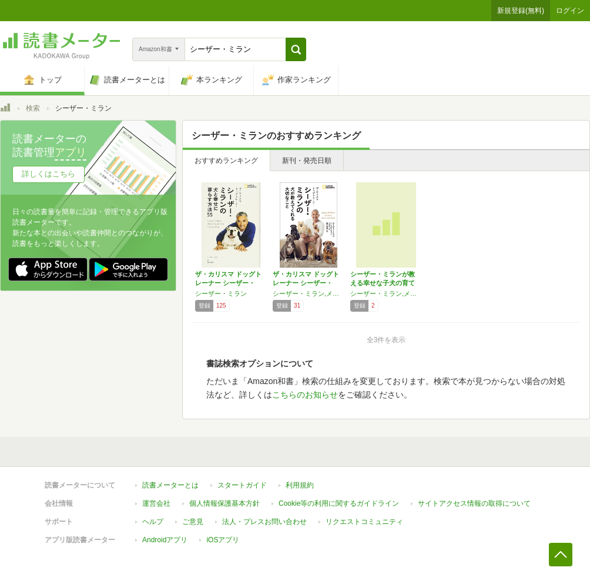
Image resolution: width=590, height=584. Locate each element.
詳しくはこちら (48, 173)
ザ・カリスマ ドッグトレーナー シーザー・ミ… (228, 283)
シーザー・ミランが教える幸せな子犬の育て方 (382, 283)
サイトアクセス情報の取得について (474, 503)
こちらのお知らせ (305, 394)
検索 (33, 108)
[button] (296, 49)
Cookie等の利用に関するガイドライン (339, 503)
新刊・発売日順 (306, 160)
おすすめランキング (226, 160)
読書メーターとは (170, 485)
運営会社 (156, 503)
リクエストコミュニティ (364, 521)
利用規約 (300, 485)
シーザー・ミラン (221, 293)
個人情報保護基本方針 (224, 503)
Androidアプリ (164, 539)
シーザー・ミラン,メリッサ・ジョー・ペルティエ (308, 293)
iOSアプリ (222, 539)
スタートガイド (242, 485)
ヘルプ (152, 521)
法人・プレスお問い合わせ (264, 521)
